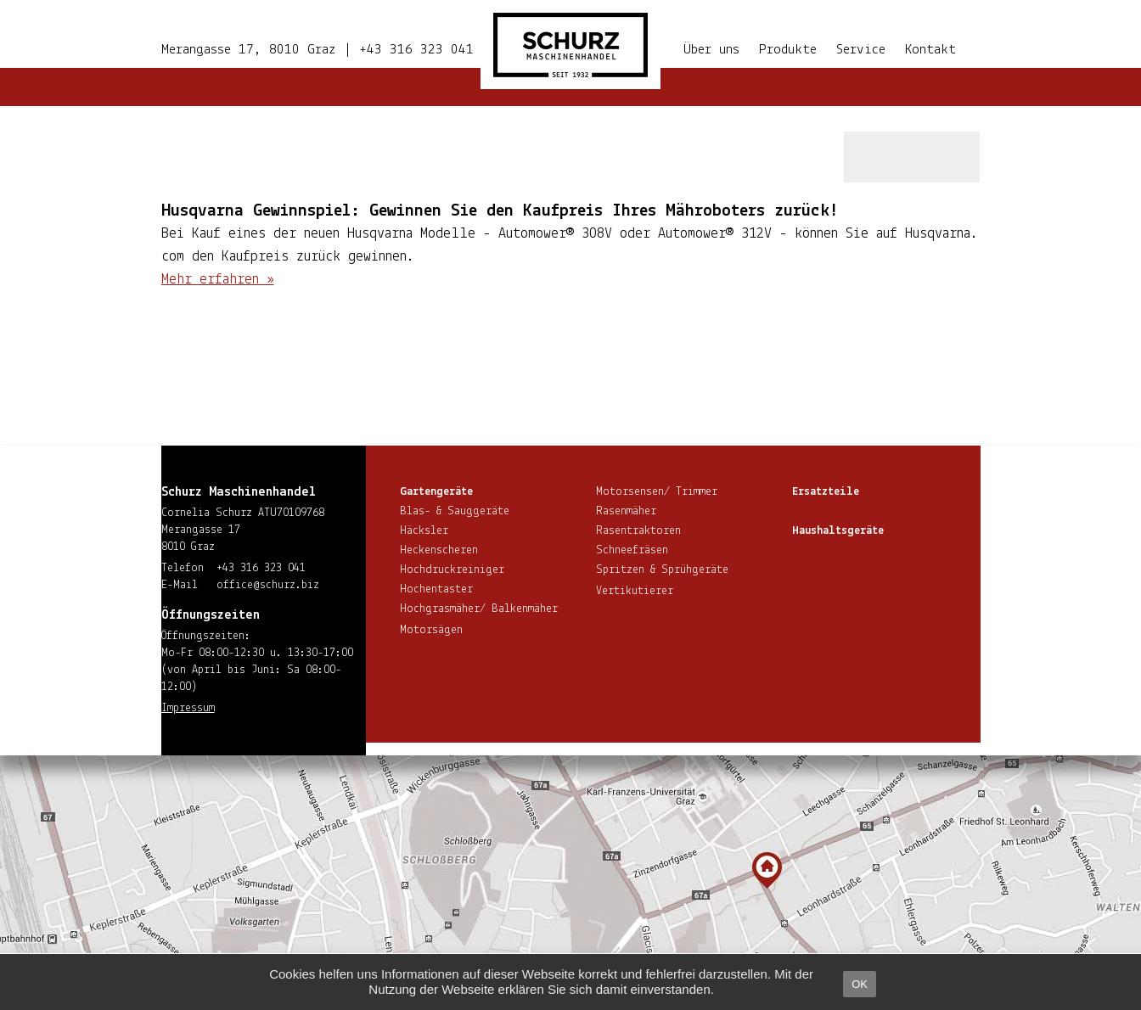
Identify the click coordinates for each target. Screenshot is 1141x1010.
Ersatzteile (825, 491)
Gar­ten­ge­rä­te (436, 491)
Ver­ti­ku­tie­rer (634, 591)
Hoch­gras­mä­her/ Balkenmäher (479, 609)
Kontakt (930, 49)
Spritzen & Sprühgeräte (662, 570)
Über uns (711, 49)
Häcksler (424, 531)
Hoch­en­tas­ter (436, 589)
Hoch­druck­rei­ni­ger (452, 570)
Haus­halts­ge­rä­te (838, 531)
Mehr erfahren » (217, 280)
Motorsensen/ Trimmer (656, 491)
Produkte (788, 49)
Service (860, 49)
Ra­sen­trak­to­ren (638, 531)
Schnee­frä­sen (632, 550)
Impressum (188, 708)
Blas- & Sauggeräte (454, 511)
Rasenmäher (626, 511)
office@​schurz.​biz (267, 585)
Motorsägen (431, 630)
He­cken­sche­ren (439, 550)
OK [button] (860, 984)
